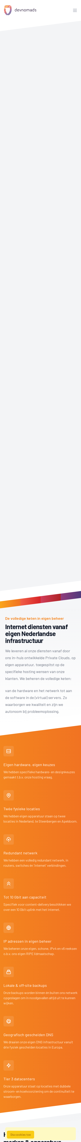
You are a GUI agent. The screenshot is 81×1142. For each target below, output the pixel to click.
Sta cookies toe (20, 1134)
